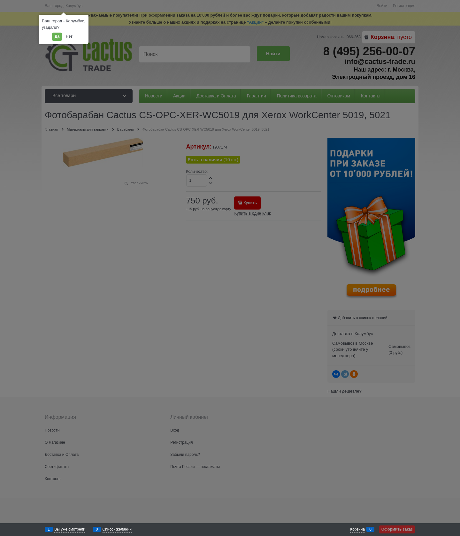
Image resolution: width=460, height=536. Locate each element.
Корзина (357, 529)
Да (57, 36)
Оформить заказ (397, 529)
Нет (69, 36)
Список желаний (117, 529)
